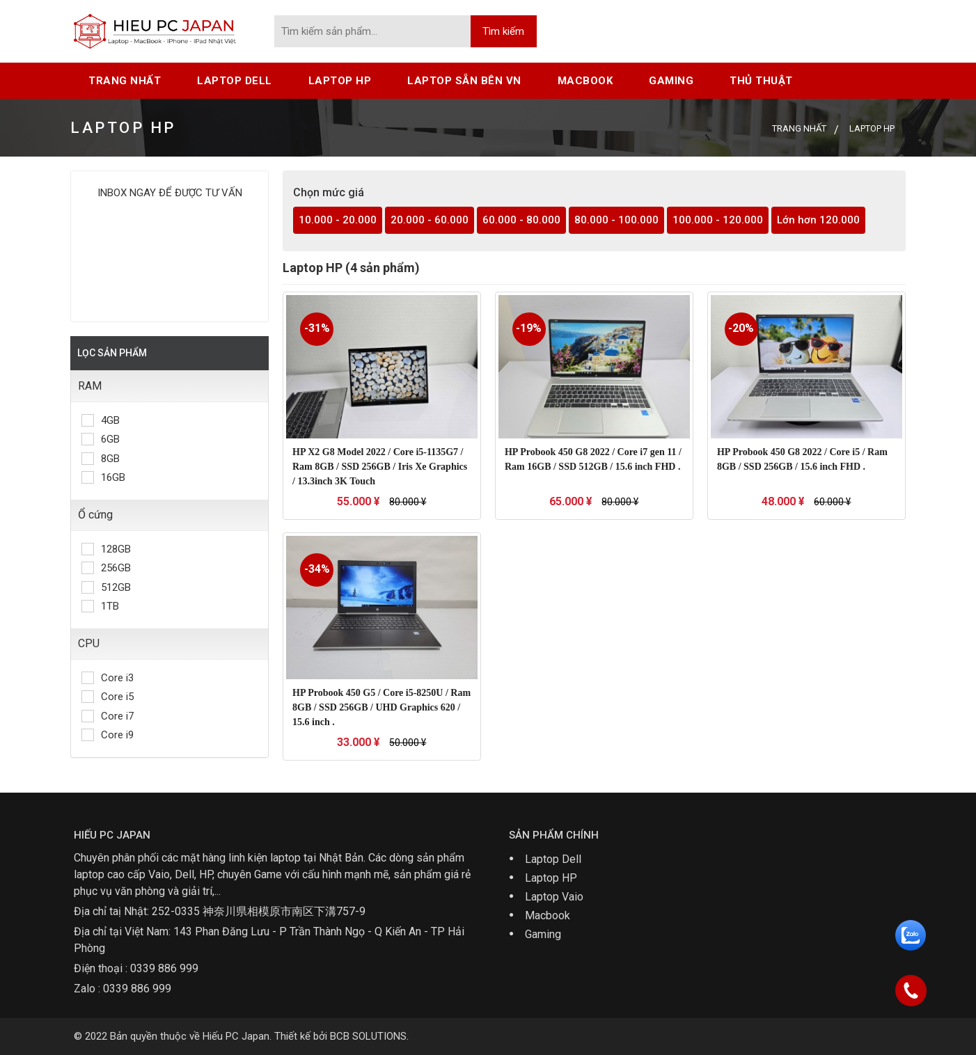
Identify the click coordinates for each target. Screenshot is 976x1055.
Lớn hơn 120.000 (818, 220)
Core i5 (107, 696)
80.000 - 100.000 (616, 220)
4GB (100, 420)
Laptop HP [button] (340, 80)
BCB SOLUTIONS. (369, 1036)
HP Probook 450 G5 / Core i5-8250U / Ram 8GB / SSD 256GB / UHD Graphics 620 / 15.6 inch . (381, 707)
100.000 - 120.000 (717, 220)
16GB (103, 477)
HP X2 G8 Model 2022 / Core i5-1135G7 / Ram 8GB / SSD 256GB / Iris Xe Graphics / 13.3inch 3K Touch (379, 466)
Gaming (543, 934)
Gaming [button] (671, 80)
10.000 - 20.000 (338, 220)
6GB (100, 439)
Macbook (547, 915)
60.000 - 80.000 (521, 220)
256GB (106, 568)
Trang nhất (124, 80)
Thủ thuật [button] (761, 80)
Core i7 (107, 716)
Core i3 (107, 678)
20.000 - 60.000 (430, 220)
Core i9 (107, 735)
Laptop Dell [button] (234, 80)
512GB (106, 587)
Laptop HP (551, 878)
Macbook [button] (585, 80)
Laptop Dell (553, 859)
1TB (100, 606)
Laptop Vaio (554, 896)
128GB (106, 549)
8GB (100, 458)
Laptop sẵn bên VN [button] (464, 80)
